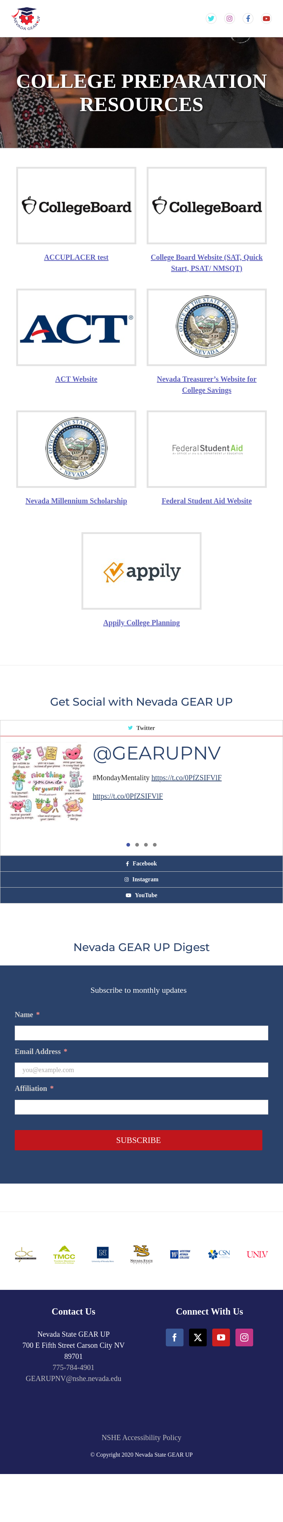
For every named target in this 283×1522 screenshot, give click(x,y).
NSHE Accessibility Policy (142, 1437)
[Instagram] (244, 1337)
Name (27, 1014)
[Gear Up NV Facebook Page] (248, 19)
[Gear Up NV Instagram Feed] (229, 19)
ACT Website (76, 379)
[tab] (141, 728)
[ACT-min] (76, 298)
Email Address (41, 1051)
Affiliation (34, 1088)
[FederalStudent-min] (207, 430)
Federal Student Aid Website (207, 501)
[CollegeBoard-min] (76, 176)
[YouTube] (221, 1337)
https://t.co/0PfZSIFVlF (186, 778)
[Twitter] (198, 1337)
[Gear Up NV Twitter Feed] (211, 19)
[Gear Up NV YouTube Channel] (266, 19)
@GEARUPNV (157, 753)
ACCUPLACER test (76, 257)
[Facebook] (175, 1337)
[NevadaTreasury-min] (207, 294)
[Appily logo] (141, 556)
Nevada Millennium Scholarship (76, 501)
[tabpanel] (141, 796)
